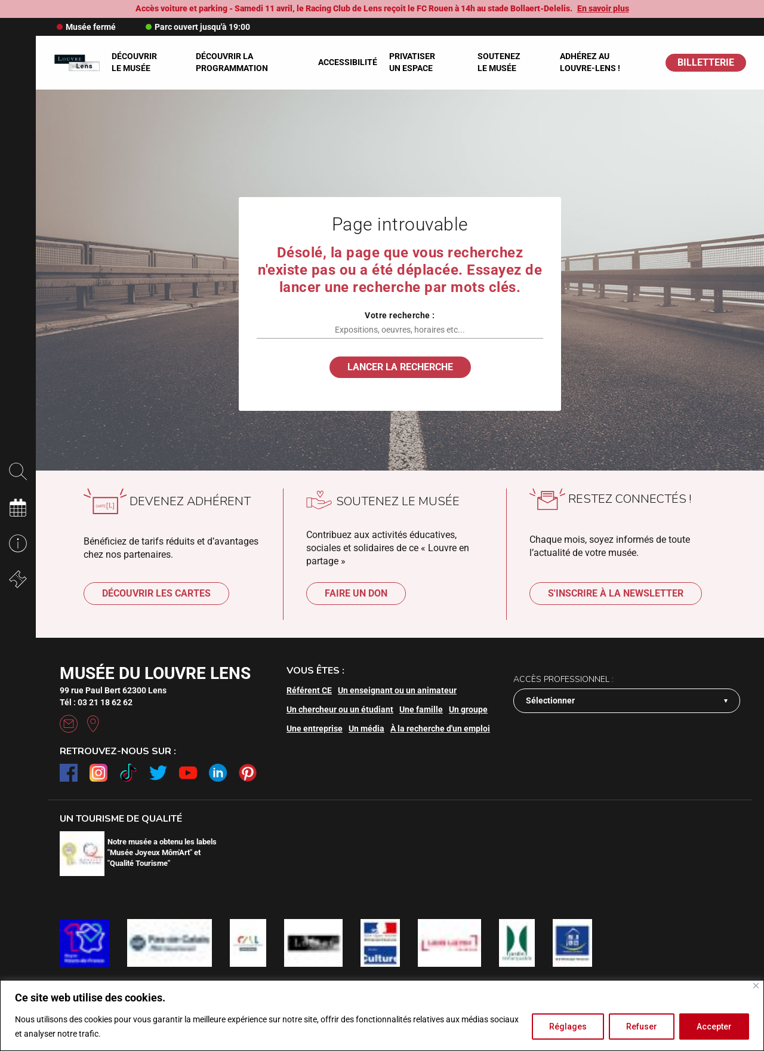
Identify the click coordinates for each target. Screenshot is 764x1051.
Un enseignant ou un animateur (397, 690)
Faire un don (356, 593)
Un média (366, 728)
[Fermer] (756, 985)
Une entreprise (314, 728)
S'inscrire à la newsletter (615, 593)
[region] (382, 1015)
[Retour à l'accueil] (77, 63)
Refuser (641, 1026)
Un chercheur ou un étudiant (339, 709)
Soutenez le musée (499, 62)
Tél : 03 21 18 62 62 (96, 702)
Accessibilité (347, 62)
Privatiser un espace (412, 62)
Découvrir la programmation (232, 62)
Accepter (714, 1026)
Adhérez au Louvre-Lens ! (590, 62)
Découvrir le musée (134, 62)
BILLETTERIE (705, 62)
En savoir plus (603, 8)
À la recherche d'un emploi (440, 728)
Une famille (421, 709)
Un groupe (468, 709)
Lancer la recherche (400, 367)
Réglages (568, 1026)
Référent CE (309, 690)
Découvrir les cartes (156, 593)
